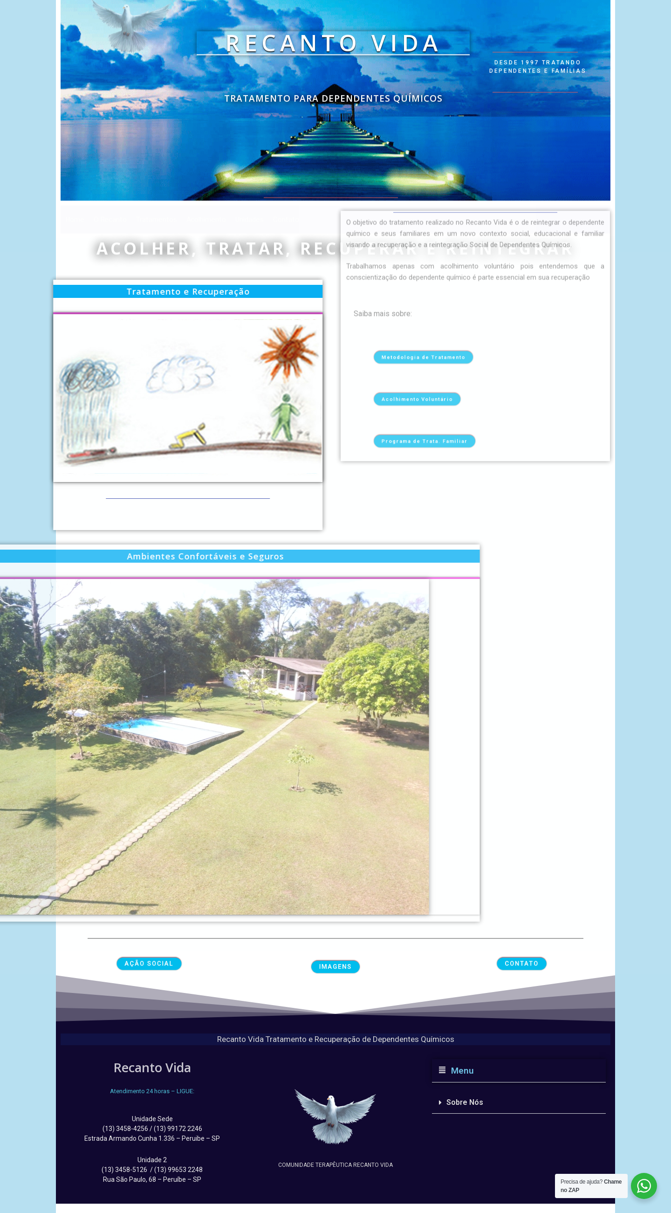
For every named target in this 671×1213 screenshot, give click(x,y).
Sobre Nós (464, 1102)
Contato (286, 219)
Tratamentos (156, 219)
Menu (460, 1070)
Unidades (249, 219)
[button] (519, 1070)
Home (74, 219)
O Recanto (110, 219)
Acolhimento (206, 219)
